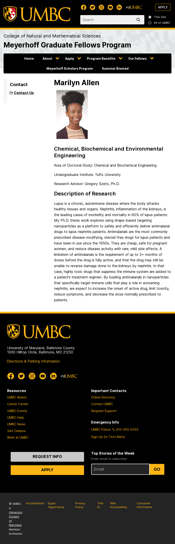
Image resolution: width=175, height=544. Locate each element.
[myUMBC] (134, 7)
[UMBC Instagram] (101, 7)
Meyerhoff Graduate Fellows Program (67, 45)
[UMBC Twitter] (92, 7)
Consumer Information (144, 505)
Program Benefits (101, 58)
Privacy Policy (80, 505)
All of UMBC (159, 22)
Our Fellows (137, 58)
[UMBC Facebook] (84, 7)
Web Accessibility (118, 505)
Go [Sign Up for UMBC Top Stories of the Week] (157, 469)
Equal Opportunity (56, 505)
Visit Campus (16, 431)
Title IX (100, 505)
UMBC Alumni (16, 397)
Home (29, 58)
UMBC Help (15, 417)
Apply (163, 7)
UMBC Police (100, 429)
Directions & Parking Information (33, 361)
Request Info (47, 456)
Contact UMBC (102, 404)
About (47, 58)
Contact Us (24, 93)
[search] (139, 20)
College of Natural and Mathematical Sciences (52, 36)
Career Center (17, 404)
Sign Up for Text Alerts (108, 437)
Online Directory (103, 397)
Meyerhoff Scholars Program (69, 68)
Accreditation (35, 503)
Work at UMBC (17, 437)
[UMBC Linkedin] (119, 7)
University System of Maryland (15, 519)
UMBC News (16, 424)
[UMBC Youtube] (110, 7)
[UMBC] (37, 14)
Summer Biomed (115, 68)
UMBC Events (17, 411)
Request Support (104, 411)
